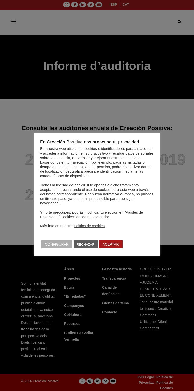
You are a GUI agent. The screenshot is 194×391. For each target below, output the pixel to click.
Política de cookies (89, 226)
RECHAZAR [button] (86, 244)
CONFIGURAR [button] (57, 244)
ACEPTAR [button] (111, 244)
